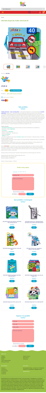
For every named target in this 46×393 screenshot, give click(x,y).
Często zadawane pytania (6, 360)
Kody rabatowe (26, 357)
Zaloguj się (3, 368)
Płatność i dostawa (26, 356)
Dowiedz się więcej (26, 371)
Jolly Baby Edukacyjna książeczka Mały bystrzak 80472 (12, 275)
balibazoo (23, 4)
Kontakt (2, 358)
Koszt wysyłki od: (8, 97)
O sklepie (3, 356)
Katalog (2, 17)
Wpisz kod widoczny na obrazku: (18, 191)
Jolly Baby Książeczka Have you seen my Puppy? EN (34, 275)
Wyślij (30, 345)
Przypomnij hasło (4, 370)
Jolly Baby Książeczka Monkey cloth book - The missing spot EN (12, 222)
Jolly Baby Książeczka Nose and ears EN (12, 302)
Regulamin (3, 357)
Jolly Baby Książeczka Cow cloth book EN (34, 302)
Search (43, 9)
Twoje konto (3, 372)
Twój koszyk (3, 373)
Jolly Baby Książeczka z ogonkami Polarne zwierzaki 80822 (34, 249)
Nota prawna (25, 358)
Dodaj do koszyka (16, 90)
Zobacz (11, 227)
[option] (23, 43)
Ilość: (2, 90)
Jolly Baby (8, 73)
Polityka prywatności (5, 361)
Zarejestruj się (4, 369)
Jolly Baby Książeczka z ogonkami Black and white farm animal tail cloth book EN (34, 222)
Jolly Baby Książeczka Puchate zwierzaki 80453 (12, 249)
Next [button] (44, 67)
